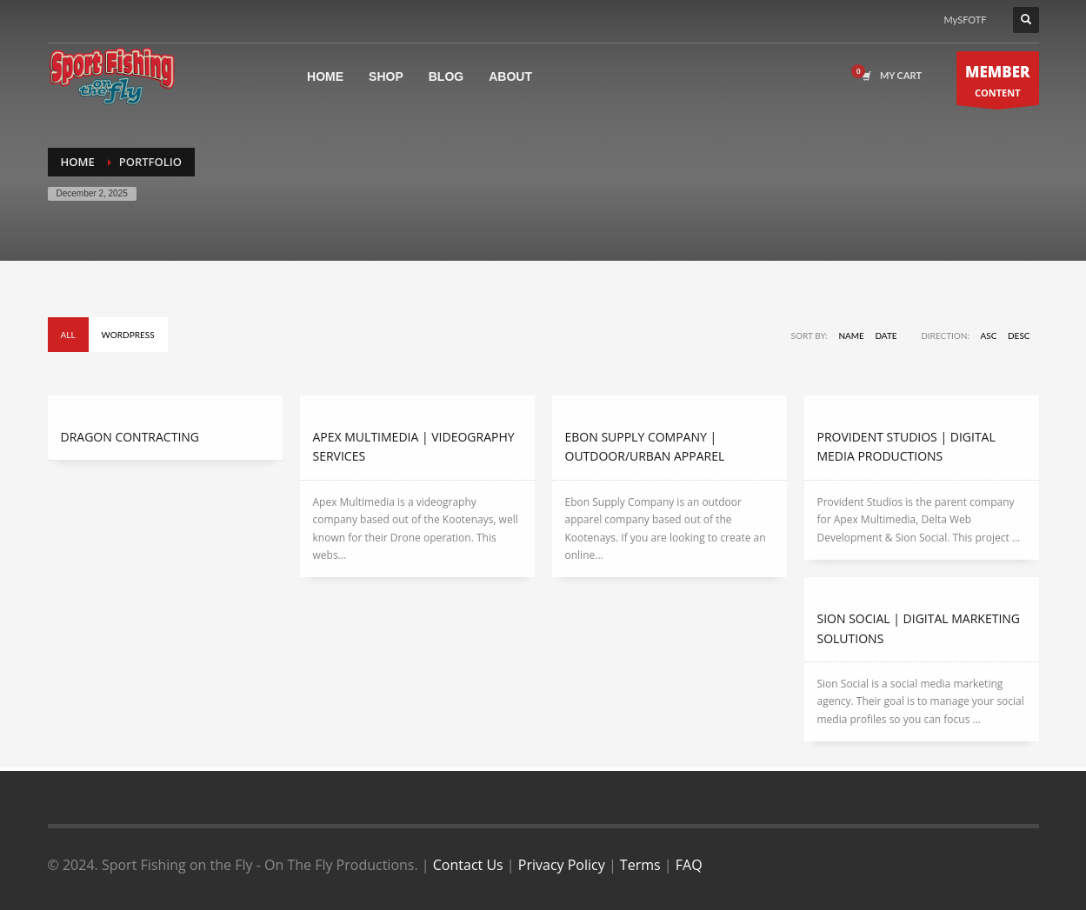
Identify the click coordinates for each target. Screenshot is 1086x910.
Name (850, 335)
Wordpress (128, 334)
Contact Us (468, 864)
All (68, 334)
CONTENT (997, 83)
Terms (640, 864)
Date (885, 335)
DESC (1019, 335)
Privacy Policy (561, 864)
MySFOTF (965, 19)
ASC (989, 335)
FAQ (689, 864)
